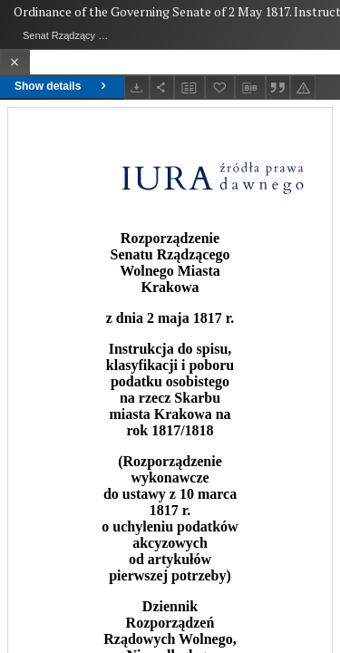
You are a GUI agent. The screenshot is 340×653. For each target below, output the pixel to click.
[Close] (15, 62)
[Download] (137, 87)
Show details (62, 86)
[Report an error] (303, 87)
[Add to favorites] (220, 87)
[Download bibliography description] (250, 88)
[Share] (162, 87)
